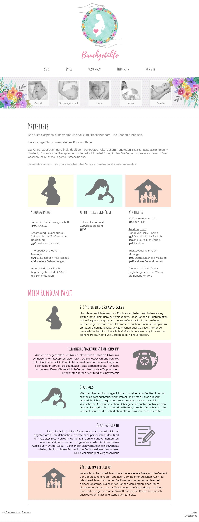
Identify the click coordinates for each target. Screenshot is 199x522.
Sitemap (26, 512)
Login (194, 512)
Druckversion (11, 512)
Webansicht (190, 515)
